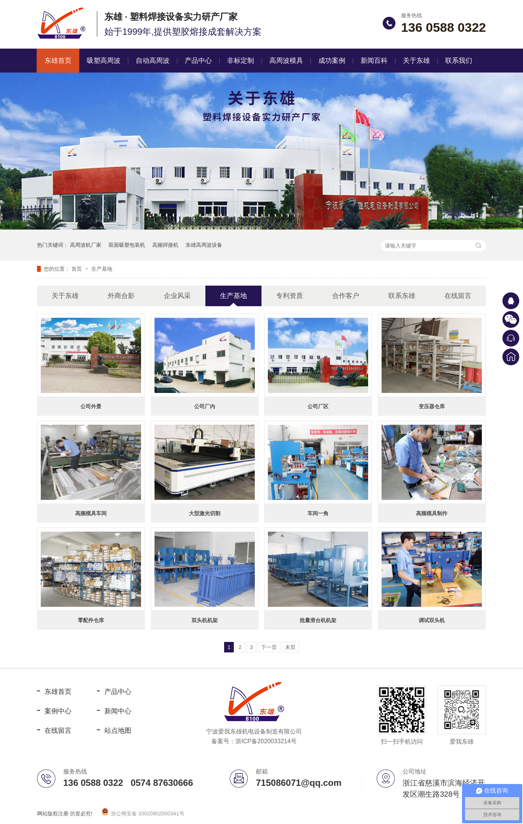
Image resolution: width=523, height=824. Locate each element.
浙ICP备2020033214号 (266, 741)
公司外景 (90, 406)
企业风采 (177, 295)
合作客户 (345, 295)
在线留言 (457, 295)
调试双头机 (432, 620)
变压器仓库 (432, 406)
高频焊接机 (165, 245)
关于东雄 (416, 60)
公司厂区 (318, 406)
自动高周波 (152, 60)
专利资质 (289, 295)
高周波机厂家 (85, 245)
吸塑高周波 (103, 60)
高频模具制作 (431, 513)
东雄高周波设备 (204, 245)
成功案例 (331, 60)
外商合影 (121, 295)
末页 (290, 647)
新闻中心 (117, 711)
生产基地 (101, 269)
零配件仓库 (91, 620)
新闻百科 (374, 60)
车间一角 (318, 513)
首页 (77, 269)
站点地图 (117, 730)
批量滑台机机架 (318, 620)
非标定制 (240, 60)
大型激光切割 (204, 513)
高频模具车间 (91, 513)
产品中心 (198, 60)
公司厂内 (204, 406)
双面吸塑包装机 (126, 245)
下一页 (269, 647)
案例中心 (58, 711)
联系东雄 (401, 295)
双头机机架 (205, 620)
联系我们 (458, 60)
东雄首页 (58, 60)
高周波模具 (286, 60)
